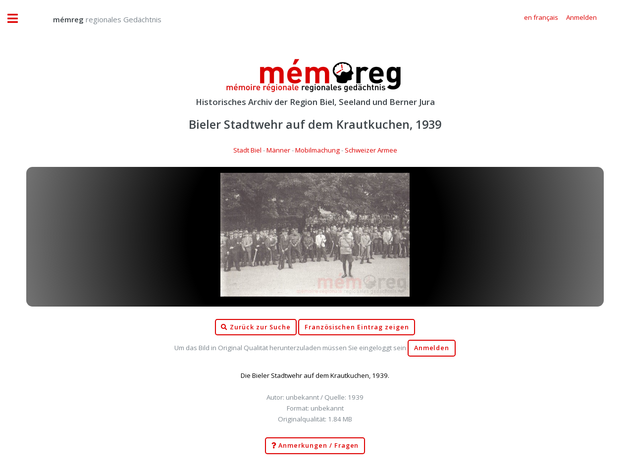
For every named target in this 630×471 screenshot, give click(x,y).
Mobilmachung (317, 150)
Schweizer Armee (371, 150)
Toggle (18, 18)
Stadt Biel (247, 150)
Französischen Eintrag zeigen (357, 327)
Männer (278, 150)
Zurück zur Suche (255, 327)
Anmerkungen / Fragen (315, 445)
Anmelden (432, 348)
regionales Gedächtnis (97, 19)
